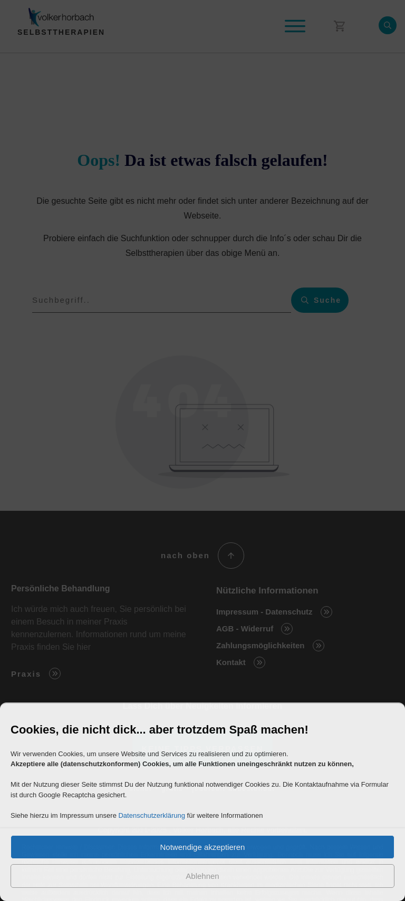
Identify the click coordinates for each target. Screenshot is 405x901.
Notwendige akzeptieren (202, 847)
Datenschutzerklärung (151, 815)
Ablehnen (202, 876)
